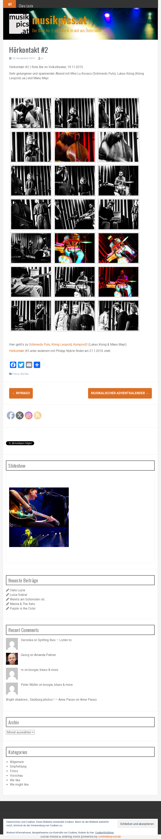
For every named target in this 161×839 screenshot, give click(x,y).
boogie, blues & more (43, 670)
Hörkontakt (16, 351)
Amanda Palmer (45, 655)
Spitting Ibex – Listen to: (55, 640)
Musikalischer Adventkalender (120, 393)
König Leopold (61, 344)
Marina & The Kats (22, 604)
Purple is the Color (23, 608)
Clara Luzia (26, 5)
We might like (19, 784)
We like (24, 373)
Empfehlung (18, 766)
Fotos (15, 373)
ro (42, 58)
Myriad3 (21, 393)
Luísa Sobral (18, 595)
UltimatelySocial (109, 836)
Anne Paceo (88, 699)
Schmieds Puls (39, 344)
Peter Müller (29, 685)
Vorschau (16, 775)
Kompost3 (80, 344)
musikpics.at (59, 19)
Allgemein (17, 762)
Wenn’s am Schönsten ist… (28, 599)
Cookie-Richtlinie (104, 832)
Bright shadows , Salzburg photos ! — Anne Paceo (40, 699)
